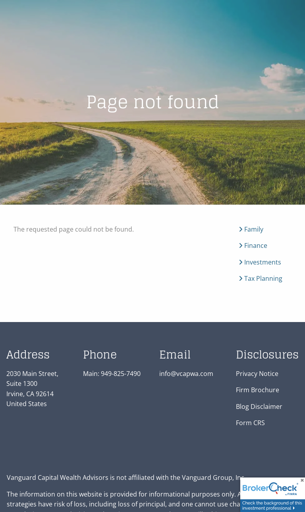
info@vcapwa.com (186, 373)
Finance (253, 246)
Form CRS (250, 423)
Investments (260, 262)
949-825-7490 (121, 373)
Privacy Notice (257, 373)
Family (251, 229)
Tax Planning (260, 278)
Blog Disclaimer (259, 407)
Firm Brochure (257, 390)
